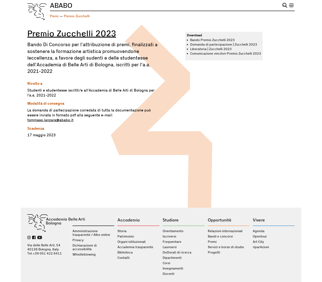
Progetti (214, 252)
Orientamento (173, 231)
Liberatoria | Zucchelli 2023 (211, 49)
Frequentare (172, 242)
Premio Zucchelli (77, 16)
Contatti (123, 258)
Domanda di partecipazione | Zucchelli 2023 (223, 44)
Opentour (260, 236)
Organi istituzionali (131, 242)
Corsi (166, 263)
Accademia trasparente (135, 247)
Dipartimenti (172, 258)
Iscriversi (169, 236)
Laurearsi (170, 247)
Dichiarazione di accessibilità (84, 247)
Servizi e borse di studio (226, 247)
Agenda (258, 231)
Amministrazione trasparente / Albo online (91, 233)
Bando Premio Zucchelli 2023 (212, 40)
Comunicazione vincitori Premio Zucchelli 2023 (225, 53)
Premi (54, 16)
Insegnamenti (173, 268)
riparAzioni (261, 247)
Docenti (168, 274)
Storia (121, 231)
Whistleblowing (84, 254)
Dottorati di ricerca (177, 252)
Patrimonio (125, 236)
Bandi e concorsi (220, 236)
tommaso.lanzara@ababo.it (50, 120)
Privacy (78, 240)
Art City (258, 242)
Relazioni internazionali (225, 231)
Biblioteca (125, 252)
